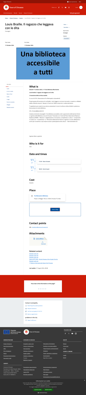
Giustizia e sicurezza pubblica (50, 346)
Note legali (45, 374)
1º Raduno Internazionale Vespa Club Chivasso (41, 263)
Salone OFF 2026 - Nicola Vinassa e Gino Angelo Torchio (43, 259)
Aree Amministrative (8, 346)
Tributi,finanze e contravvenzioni (50, 348)
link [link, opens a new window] (56, 387)
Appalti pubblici (26, 353)
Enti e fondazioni (7, 351)
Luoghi (64, 355)
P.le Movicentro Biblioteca (41, 196)
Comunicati (65, 346)
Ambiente (45, 351)
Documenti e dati (7, 358)
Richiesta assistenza (28, 374)
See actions (67, 27)
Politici (5, 353)
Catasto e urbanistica (28, 356)
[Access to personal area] (72, 1)
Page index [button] (9, 84)
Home (6, 18)
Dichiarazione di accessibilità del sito (51, 377)
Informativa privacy (47, 372)
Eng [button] (80, 1)
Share (66, 24)
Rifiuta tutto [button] (48, 389)
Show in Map (55, 209)
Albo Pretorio (46, 369)
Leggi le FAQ (26, 372)
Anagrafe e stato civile (28, 344)
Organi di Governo (7, 344)
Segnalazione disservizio (28, 369)
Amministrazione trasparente (50, 367)
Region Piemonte (7, 2)
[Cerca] (81, 7)
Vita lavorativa (26, 348)
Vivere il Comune (14, 18)
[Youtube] (65, 7)
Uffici (4, 348)
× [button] (84, 380)
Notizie (64, 344)
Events (21, 18)
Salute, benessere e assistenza (50, 353)
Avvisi (64, 348)
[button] (43, 392)
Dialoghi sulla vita (33, 254)
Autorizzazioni (46, 356)
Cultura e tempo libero (28, 346)
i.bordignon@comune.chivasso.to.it (40, 227)
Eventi (64, 358)
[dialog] (43, 387)
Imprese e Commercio (28, 351)
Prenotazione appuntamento (29, 367)
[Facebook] (58, 7)
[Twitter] (61, 7)
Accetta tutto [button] (37, 389)
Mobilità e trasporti (27, 360)
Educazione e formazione (49, 344)
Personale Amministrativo (9, 356)
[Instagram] (68, 7)
